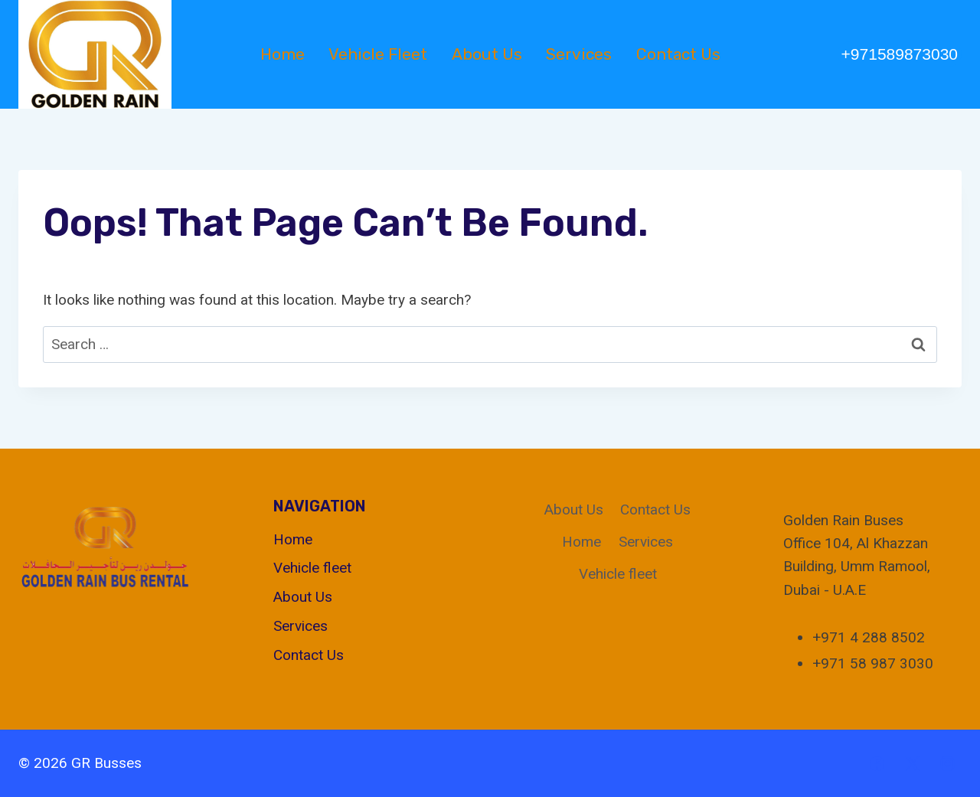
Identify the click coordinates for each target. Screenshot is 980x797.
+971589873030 (899, 54)
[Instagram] (947, 763)
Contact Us (678, 54)
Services (579, 54)
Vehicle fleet (377, 54)
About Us (487, 54)
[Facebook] (877, 763)
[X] (911, 763)
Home (282, 54)
